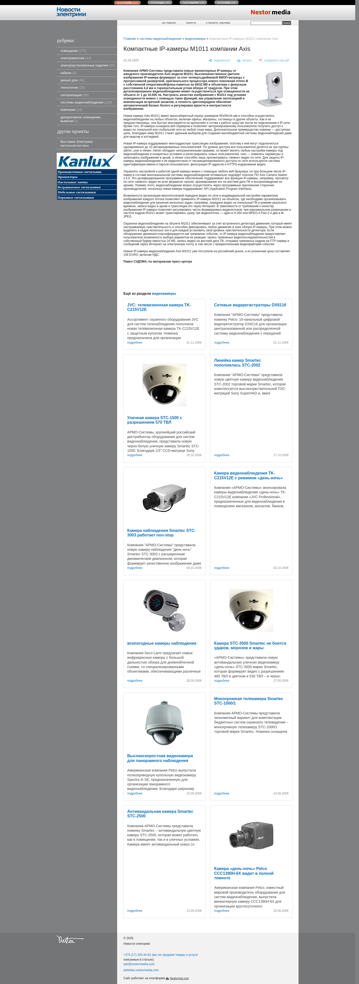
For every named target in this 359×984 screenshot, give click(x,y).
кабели (68, 73)
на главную (169, 22)
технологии (72, 87)
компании (71, 110)
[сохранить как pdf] (274, 60)
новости (191, 22)
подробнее (134, 342)
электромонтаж (75, 58)
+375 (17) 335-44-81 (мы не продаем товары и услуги (160, 955)
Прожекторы (67, 177)
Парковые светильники (76, 197)
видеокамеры (195, 39)
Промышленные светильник (80, 172)
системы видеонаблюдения (86, 102)
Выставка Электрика (76, 143)
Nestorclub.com (179, 978)
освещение (73, 51)
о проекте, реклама (218, 22)
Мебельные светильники (77, 192)
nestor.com (127, 2)
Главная (129, 39)
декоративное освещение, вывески (80, 119)
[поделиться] (219, 60)
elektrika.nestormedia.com (141, 970)
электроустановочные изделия (87, 65)
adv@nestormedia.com (139, 964)
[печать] (244, 60)
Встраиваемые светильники (79, 187)
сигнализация (74, 95)
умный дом (72, 80)
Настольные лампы (73, 182)
